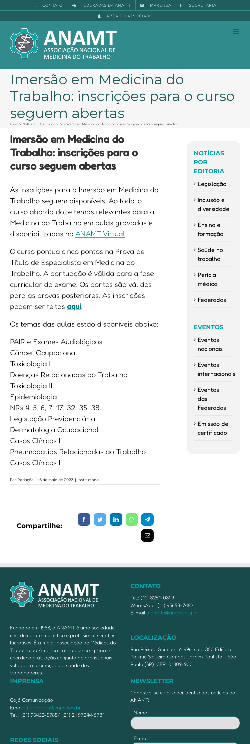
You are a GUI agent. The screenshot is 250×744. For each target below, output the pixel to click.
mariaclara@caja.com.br (53, 707)
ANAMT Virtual (100, 233)
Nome (140, 712)
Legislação (212, 183)
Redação (25, 479)
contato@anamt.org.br (173, 612)
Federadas (212, 299)
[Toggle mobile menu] (236, 31)
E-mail (142, 738)
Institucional (89, 479)
